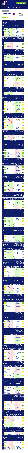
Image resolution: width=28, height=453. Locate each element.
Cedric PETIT (8, 241)
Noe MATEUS (9, 269)
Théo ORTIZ (8, 289)
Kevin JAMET (8, 169)
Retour (5, 10)
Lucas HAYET (8, 46)
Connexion (21, 3)
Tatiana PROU (9, 125)
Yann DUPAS (8, 69)
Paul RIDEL (8, 375)
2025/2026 (9, 4)
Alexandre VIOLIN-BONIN (8, 105)
